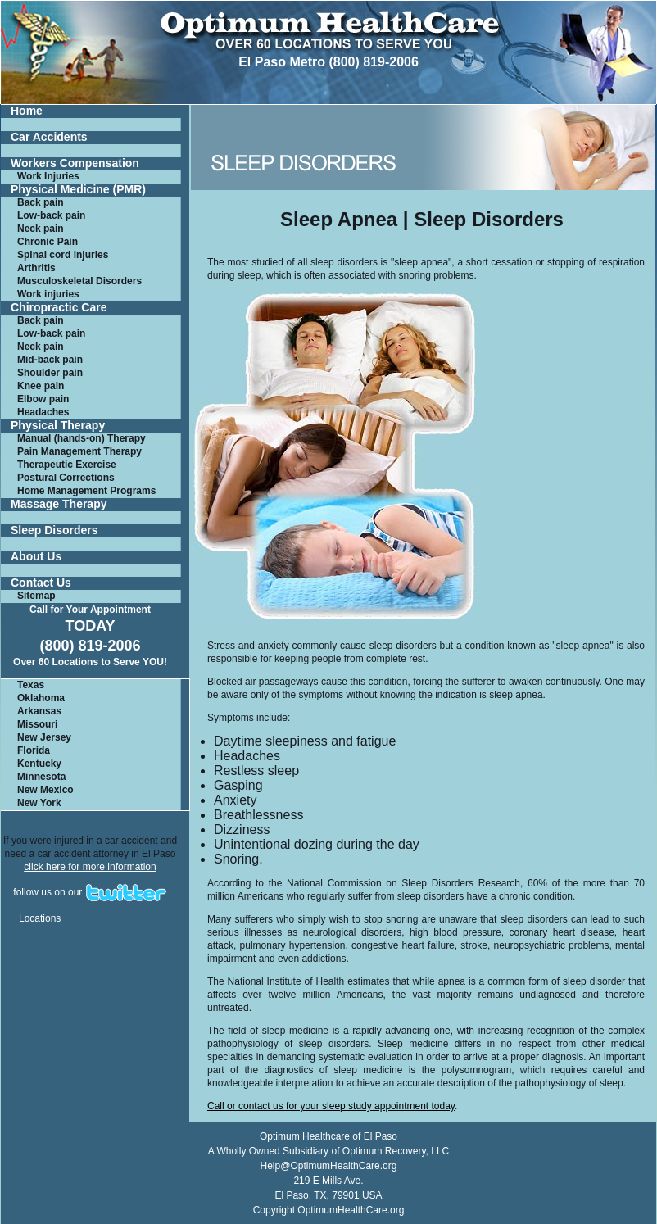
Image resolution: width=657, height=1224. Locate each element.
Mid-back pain (50, 359)
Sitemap (36, 595)
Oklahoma (41, 698)
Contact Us (41, 583)
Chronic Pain (47, 241)
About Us (36, 557)
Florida (33, 750)
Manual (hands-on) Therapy (81, 438)
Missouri (37, 724)
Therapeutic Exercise (66, 464)
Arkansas (39, 711)
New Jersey (44, 737)
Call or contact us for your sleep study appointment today (331, 1106)
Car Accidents (49, 137)
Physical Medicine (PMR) (78, 190)
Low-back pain (51, 215)
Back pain (40, 202)
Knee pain (40, 386)
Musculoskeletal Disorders (79, 281)
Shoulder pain (50, 373)
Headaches (43, 412)
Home (27, 111)
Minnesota (41, 776)
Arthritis (36, 268)
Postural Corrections (66, 477)
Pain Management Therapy (79, 451)
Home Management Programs (86, 490)
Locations (40, 918)
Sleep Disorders (54, 530)
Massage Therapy (59, 504)
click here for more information (90, 867)
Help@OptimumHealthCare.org (329, 1166)
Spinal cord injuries (62, 255)
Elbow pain (43, 399)
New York (39, 803)
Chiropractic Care (58, 307)
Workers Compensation (75, 163)
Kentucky (39, 763)
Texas (30, 685)
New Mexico (45, 790)
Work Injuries (48, 176)
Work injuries (48, 294)
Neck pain (40, 228)
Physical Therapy (58, 425)
